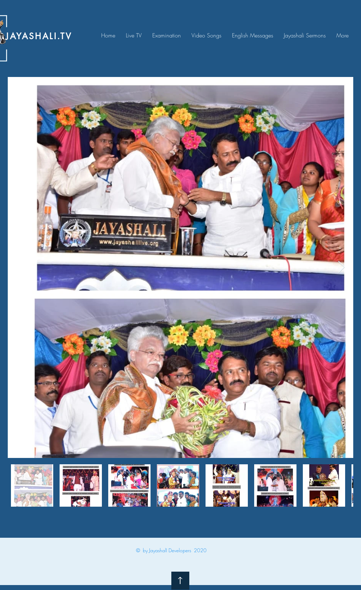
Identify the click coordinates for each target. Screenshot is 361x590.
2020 (200, 550)
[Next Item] (341, 267)
